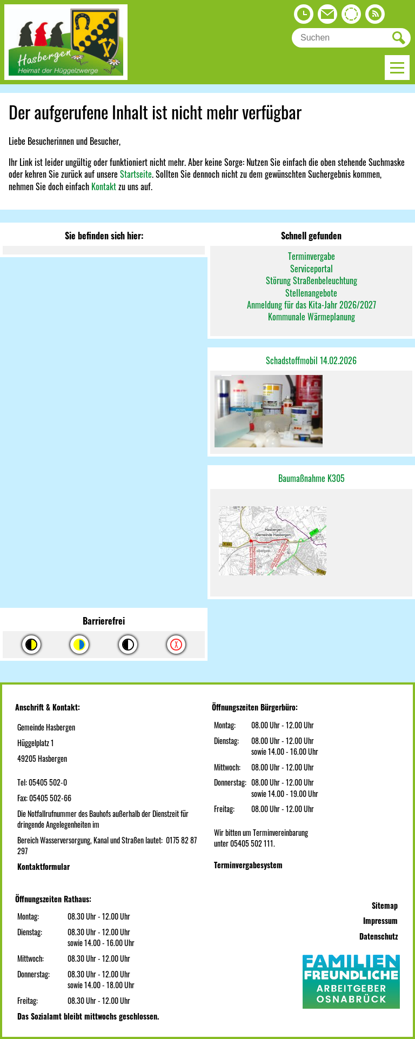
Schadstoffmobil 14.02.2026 (311, 360)
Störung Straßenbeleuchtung (311, 280)
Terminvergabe (311, 256)
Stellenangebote (311, 292)
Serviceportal (311, 268)
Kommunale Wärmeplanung (311, 316)
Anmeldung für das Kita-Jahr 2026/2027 (311, 304)
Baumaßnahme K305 (311, 478)
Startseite (136, 173)
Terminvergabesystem (248, 864)
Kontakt (103, 186)
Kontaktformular (43, 866)
